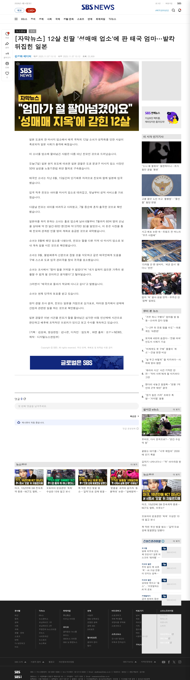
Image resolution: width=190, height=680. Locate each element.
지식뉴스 (163, 615)
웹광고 (51, 661)
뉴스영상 (20, 31)
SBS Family (130, 662)
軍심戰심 (67, 615)
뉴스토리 (42, 639)
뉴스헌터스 (43, 618)
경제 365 (91, 625)
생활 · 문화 (19, 632)
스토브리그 (116, 625)
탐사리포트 (92, 637)
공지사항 (139, 644)
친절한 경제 (92, 622)
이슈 (16, 646)
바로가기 (139, 610)
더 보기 (133, 466)
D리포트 (90, 629)
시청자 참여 (37, 662)
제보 (138, 618)
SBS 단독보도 (93, 618)
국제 (57, 19)
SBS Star (165, 638)
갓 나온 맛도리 (118, 638)
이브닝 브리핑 (69, 618)
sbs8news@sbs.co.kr (102, 672)
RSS (137, 632)
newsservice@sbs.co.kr (100, 676)
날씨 (138, 615)
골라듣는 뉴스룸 (70, 631)
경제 (41, 19)
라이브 (138, 622)
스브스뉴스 (116, 633)
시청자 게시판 (142, 636)
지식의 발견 (146, 564)
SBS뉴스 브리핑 (70, 638)
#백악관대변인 (162, 10)
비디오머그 (116, 610)
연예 (90, 19)
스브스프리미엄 (166, 610)
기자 (138, 625)
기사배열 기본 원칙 (128, 679)
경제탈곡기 (146, 596)
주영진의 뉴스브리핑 (47, 629)
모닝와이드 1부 (45, 622)
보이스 (66, 635)
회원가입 (168, 3)
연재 (89, 610)
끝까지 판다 (92, 642)
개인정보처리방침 (66, 661)
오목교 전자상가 (118, 642)
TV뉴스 (112, 19)
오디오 (66, 626)
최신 (16, 615)
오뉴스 (42, 632)
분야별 (17, 610)
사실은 (90, 615)
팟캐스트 (163, 618)
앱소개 (138, 629)
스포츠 (80, 19)
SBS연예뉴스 (167, 634)
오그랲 (144, 548)
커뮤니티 (163, 622)
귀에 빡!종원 (117, 618)
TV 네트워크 (20, 643)
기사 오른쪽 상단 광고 (161, 80)
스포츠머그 (116, 615)
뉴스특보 (42, 643)
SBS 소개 (20, 662)
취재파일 (100, 19)
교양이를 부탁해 (118, 622)
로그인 (158, 3)
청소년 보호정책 (144, 679)
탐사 (89, 645)
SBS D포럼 (166, 642)
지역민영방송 (148, 662)
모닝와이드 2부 (45, 625)
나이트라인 (43, 636)
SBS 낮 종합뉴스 (70, 642)
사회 (49, 19)
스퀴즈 (163, 625)
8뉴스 (24, 19)
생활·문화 (68, 19)
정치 (33, 19)
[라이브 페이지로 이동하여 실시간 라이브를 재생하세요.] (31, 10)
